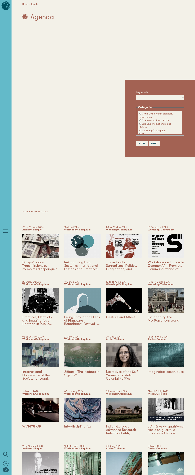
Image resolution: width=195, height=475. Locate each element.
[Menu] (6, 231)
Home (25, 4)
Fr (6, 463)
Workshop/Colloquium (154, 130)
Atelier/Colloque (32, 229)
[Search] (6, 454)
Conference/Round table (155, 120)
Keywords (142, 92)
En (5, 470)
